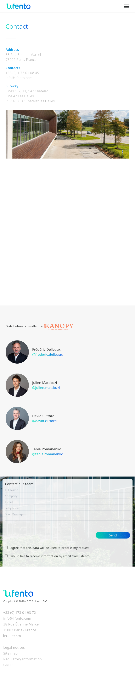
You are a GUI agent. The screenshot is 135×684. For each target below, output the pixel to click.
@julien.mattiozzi (46, 387)
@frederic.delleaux (47, 354)
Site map (10, 653)
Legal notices (14, 647)
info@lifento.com (19, 78)
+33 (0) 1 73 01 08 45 (22, 73)
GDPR (8, 665)
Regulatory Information (22, 659)
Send (113, 535)
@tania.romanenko (47, 454)
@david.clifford (44, 421)
